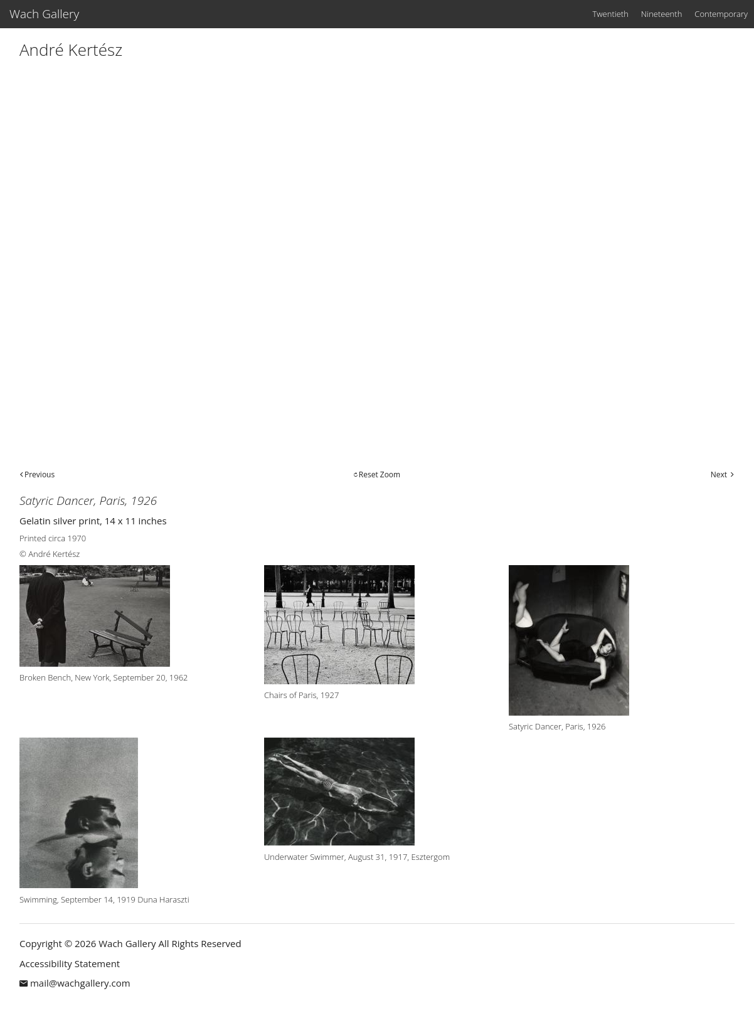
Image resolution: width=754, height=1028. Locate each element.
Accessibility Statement (69, 963)
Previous (39, 474)
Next (719, 474)
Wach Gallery (44, 14)
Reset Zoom (379, 474)
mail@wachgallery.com (80, 983)
